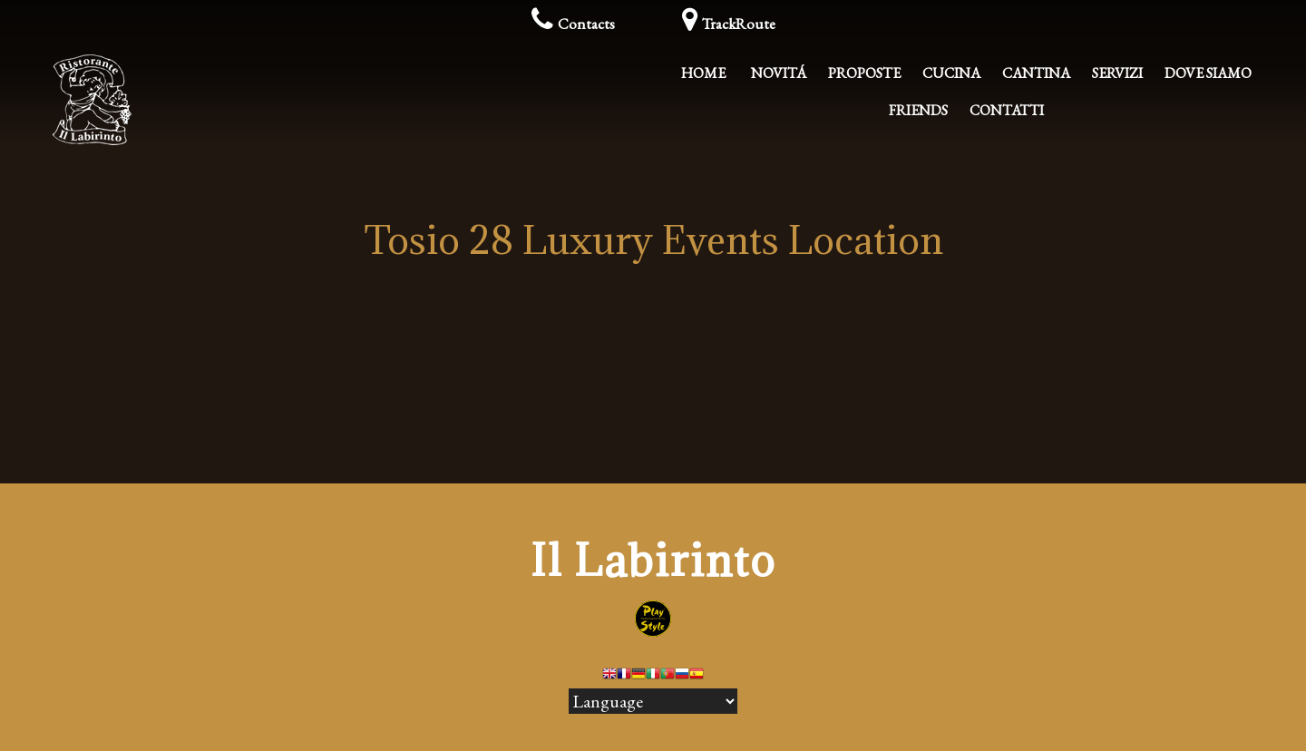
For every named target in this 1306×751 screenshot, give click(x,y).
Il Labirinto (653, 560)
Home (703, 73)
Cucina (951, 73)
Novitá (778, 73)
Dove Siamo (1208, 73)
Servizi (1117, 73)
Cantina (1036, 73)
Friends (918, 110)
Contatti (1007, 110)
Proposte (864, 73)
